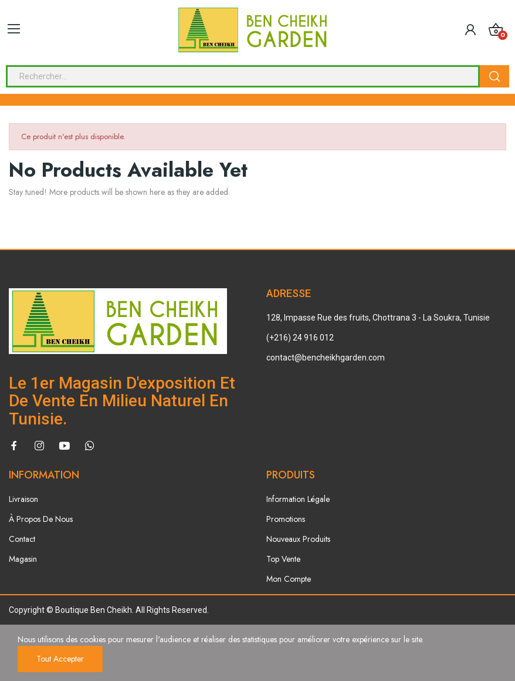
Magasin (23, 559)
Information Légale (298, 499)
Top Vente (283, 559)
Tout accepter (60, 659)
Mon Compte (288, 579)
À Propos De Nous (41, 519)
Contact (22, 539)
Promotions (285, 519)
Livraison (23, 499)
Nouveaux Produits (298, 539)
